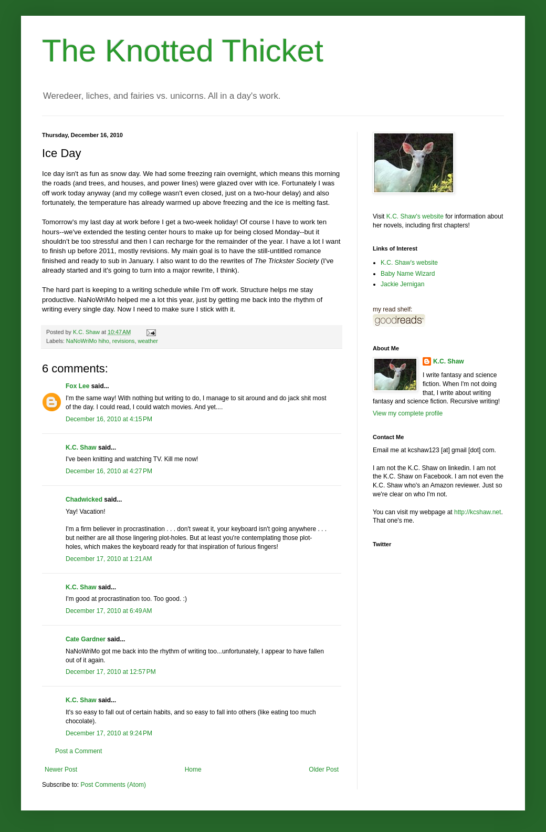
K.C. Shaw (81, 447)
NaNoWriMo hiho (87, 341)
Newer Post (61, 769)
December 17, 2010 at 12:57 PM (111, 671)
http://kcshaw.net (477, 512)
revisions (123, 341)
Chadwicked (84, 499)
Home (193, 769)
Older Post (324, 769)
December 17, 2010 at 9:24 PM (109, 733)
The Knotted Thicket (182, 50)
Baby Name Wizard (408, 273)
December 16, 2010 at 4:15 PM (109, 419)
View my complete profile (408, 413)
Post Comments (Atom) (113, 784)
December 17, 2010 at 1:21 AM (109, 559)
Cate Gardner (86, 639)
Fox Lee (77, 386)
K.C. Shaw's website (415, 216)
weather (148, 341)
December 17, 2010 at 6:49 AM (109, 611)
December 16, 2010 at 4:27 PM (109, 471)
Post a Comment (78, 751)
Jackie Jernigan (402, 284)
